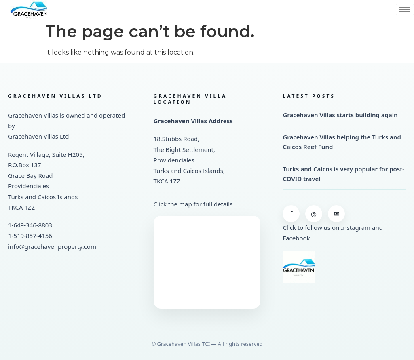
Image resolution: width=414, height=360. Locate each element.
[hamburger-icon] (405, 9)
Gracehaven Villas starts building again (340, 115)
